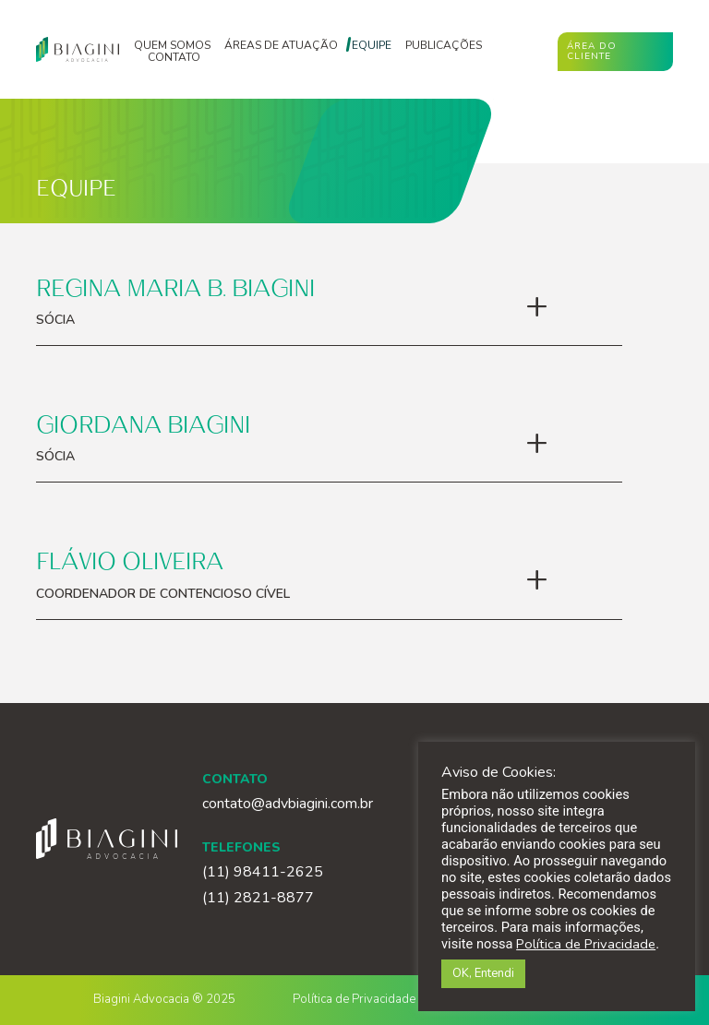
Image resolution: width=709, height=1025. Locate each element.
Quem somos (172, 46)
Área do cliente (592, 51)
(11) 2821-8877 (258, 898)
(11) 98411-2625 (262, 872)
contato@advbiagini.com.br (287, 803)
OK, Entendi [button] (483, 973)
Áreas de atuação (281, 46)
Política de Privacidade (354, 999)
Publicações (443, 46)
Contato (174, 58)
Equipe (371, 46)
